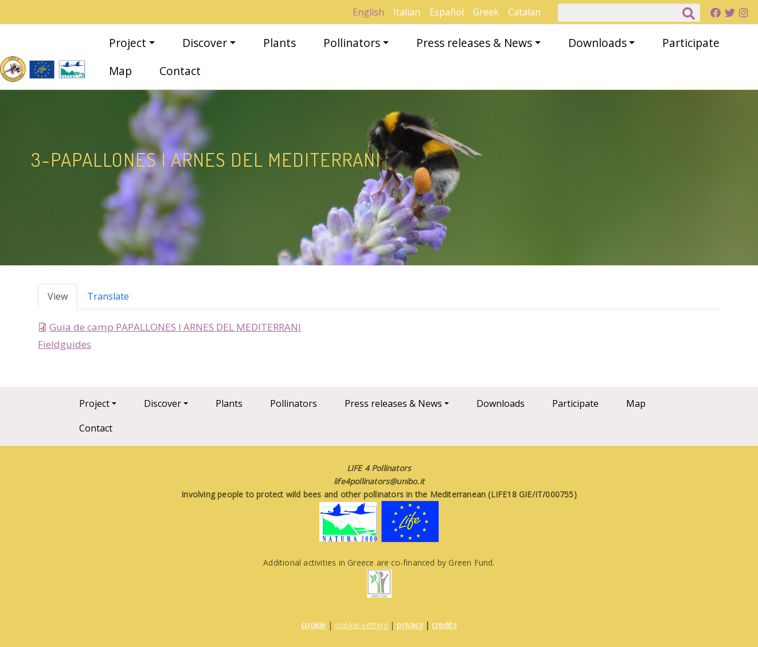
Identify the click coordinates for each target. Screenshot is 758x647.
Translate (108, 296)
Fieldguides (64, 344)
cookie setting (361, 624)
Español (446, 12)
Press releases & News (474, 42)
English (368, 12)
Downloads (597, 42)
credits (444, 624)
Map (120, 71)
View (58, 296)
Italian (406, 12)
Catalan (524, 12)
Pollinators (351, 42)
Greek (486, 12)
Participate (691, 42)
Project (127, 42)
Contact (180, 71)
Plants (279, 42)
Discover (204, 42)
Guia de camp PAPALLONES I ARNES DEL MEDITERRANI (175, 327)
